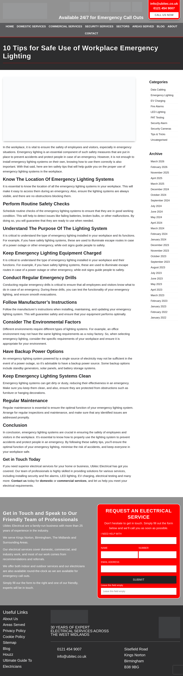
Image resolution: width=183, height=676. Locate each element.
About (172, 26)
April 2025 (156, 178)
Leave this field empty (112, 585)
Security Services (99, 26)
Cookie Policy (14, 637)
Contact (91, 33)
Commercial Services (65, 26)
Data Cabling (158, 89)
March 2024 (157, 228)
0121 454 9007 (164, 8)
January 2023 (158, 306)
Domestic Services (31, 26)
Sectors (122, 26)
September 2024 (160, 200)
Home (10, 26)
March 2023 (157, 295)
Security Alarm (159, 123)
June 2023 (157, 278)
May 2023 (156, 284)
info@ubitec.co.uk (164, 3)
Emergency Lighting (162, 95)
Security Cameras (161, 128)
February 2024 (159, 234)
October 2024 (158, 194)
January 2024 (158, 239)
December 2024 (160, 189)
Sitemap (9, 643)
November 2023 (160, 250)
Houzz (8, 654)
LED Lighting (158, 112)
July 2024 (156, 206)
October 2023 (158, 256)
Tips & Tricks (158, 134)
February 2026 (159, 167)
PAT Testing (157, 117)
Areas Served (143, 26)
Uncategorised (159, 139)
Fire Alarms (157, 106)
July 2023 (156, 273)
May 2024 (156, 217)
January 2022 (158, 317)
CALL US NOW (164, 15)
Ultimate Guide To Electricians (17, 663)
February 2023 (159, 300)
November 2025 (160, 172)
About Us (10, 619)
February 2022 (159, 312)
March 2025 (157, 183)
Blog (161, 26)
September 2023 (160, 261)
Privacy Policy (14, 631)
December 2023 (160, 245)
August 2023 (158, 267)
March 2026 (157, 161)
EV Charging (158, 100)
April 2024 (156, 222)
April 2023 (156, 289)
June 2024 (157, 211)
